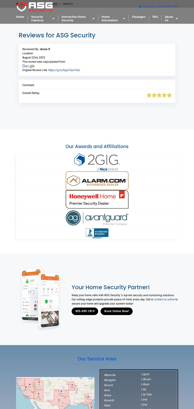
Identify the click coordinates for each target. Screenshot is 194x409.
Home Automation (110, 18)
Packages (139, 17)
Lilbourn (146, 379)
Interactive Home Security (74, 18)
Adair (107, 405)
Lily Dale (146, 394)
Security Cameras (37, 18)
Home (20, 17)
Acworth (109, 400)
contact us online (164, 299)
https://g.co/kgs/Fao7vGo (64, 70)
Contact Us (147, 6)
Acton (107, 395)
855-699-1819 (167, 6)
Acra (107, 390)
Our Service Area (97, 359)
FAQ (155, 17)
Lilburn (145, 384)
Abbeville (110, 375)
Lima (144, 399)
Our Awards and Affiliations (97, 146)
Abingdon (110, 380)
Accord (108, 385)
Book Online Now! (116, 311)
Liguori (145, 374)
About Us (169, 18)
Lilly (143, 389)
